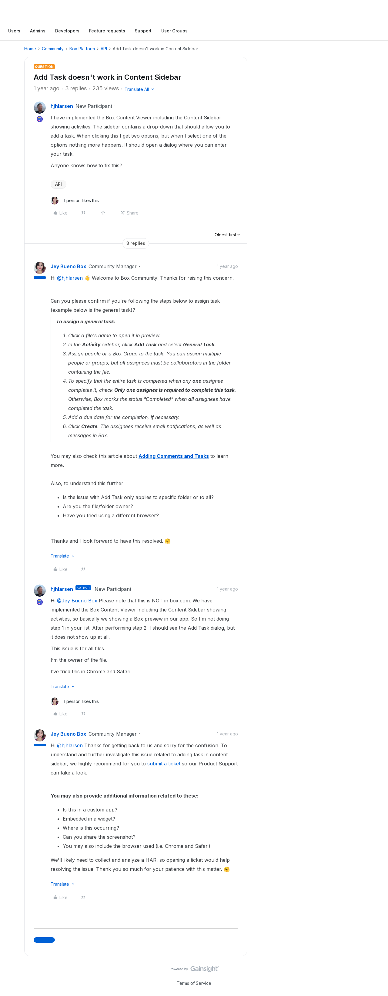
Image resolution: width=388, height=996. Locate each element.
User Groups (174, 30)
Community (53, 48)
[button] (140, 89)
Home (30, 48)
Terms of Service (194, 983)
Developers (67, 30)
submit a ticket (163, 764)
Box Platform (82, 48)
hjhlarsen (62, 106)
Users (14, 30)
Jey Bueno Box (68, 266)
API (104, 48)
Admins (37, 30)
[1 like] (75, 200)
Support (143, 30)
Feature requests (107, 30)
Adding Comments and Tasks (174, 456)
